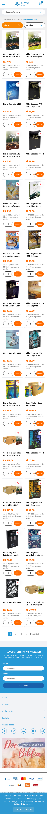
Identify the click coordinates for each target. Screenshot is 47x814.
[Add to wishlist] (18, 35)
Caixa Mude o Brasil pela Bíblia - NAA (12, 503)
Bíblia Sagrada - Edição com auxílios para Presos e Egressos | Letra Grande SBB (11, 553)
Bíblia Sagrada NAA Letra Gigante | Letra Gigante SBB (34, 204)
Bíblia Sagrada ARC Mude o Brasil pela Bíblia (11, 155)
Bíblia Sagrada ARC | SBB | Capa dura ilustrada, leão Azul (35, 354)
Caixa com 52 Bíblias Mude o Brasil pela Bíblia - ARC (12, 454)
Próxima (34, 633)
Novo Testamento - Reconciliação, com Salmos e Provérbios (12, 204)
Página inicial (8, 19)
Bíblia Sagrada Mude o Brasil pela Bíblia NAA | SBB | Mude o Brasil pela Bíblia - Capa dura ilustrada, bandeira (11, 404)
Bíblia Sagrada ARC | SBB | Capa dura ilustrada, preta (35, 105)
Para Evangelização (29, 19)
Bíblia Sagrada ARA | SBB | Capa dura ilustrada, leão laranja (35, 503)
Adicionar (18, 75)
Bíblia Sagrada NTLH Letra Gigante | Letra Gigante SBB (35, 304)
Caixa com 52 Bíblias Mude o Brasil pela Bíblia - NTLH (34, 603)
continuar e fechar (23, 810)
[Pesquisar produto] (41, 13)
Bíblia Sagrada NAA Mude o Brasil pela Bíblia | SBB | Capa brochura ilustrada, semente (11, 55)
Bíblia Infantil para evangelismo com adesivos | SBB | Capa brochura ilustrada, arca (11, 254)
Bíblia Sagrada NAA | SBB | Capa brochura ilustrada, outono (34, 254)
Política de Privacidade (23, 804)
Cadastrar (23, 686)
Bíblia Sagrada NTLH (12, 104)
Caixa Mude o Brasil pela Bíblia (34, 404)
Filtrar (12, 25)
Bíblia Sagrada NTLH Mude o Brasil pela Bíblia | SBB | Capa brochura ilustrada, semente (35, 55)
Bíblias (18, 19)
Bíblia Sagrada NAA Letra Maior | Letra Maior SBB (12, 304)
